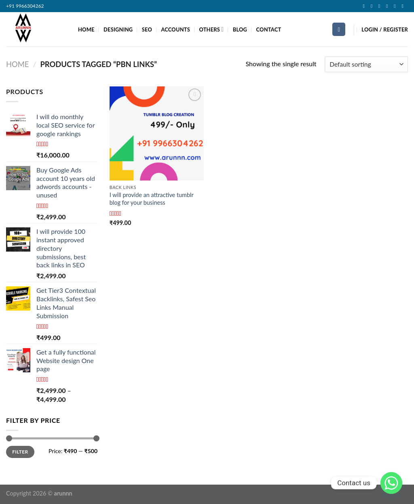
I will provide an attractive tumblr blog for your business (152, 198)
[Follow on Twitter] (388, 6)
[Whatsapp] (391, 483)
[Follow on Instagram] (373, 6)
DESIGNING (118, 29)
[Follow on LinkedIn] (396, 6)
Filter (20, 452)
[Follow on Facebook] (365, 6)
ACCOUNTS (175, 29)
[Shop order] (366, 64)
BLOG (240, 29)
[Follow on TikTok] (380, 6)
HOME (86, 29)
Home (17, 64)
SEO (147, 29)
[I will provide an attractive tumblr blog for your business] (157, 133)
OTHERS (211, 29)
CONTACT (268, 29)
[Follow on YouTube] (403, 6)
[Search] (338, 29)
